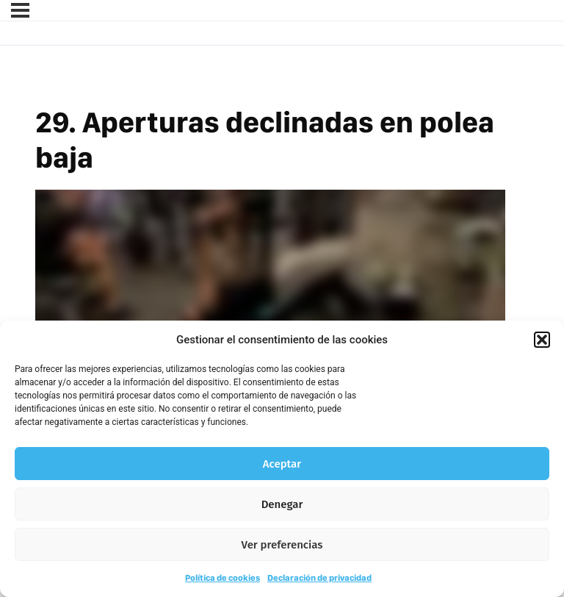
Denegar (282, 504)
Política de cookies (222, 578)
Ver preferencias (282, 544)
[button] (542, 339)
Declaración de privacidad (319, 578)
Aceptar (282, 464)
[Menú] (20, 10)
